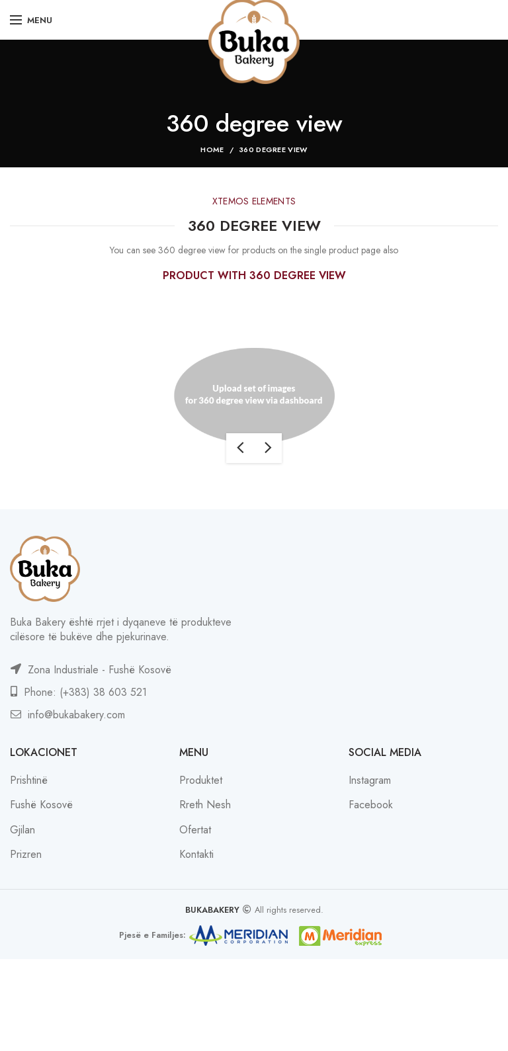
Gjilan (22, 829)
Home (212, 149)
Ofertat (195, 829)
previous (240, 448)
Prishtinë (29, 780)
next (268, 448)
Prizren (26, 854)
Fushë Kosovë (41, 804)
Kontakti (196, 854)
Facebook (371, 804)
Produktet (200, 780)
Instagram (370, 780)
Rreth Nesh (205, 804)
